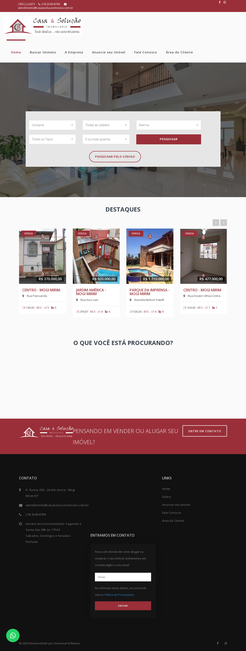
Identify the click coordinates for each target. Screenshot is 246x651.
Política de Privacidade (119, 595)
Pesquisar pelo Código (115, 156)
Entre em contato (204, 431)
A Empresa (74, 52)
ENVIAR (123, 605)
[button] (52, 125)
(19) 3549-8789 (49, 4)
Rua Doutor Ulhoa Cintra (201, 296)
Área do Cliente (179, 52)
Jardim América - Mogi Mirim (91, 292)
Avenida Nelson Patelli (147, 300)
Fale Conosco (145, 52)
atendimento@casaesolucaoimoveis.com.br (45, 6)
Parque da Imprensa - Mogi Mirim (150, 292)
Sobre (166, 497)
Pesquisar (168, 139)
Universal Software (67, 643)
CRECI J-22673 (26, 4)
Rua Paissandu (34, 296)
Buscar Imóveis (43, 52)
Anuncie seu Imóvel (108, 52)
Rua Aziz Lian (87, 300)
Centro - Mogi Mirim (41, 290)
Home (16, 52)
